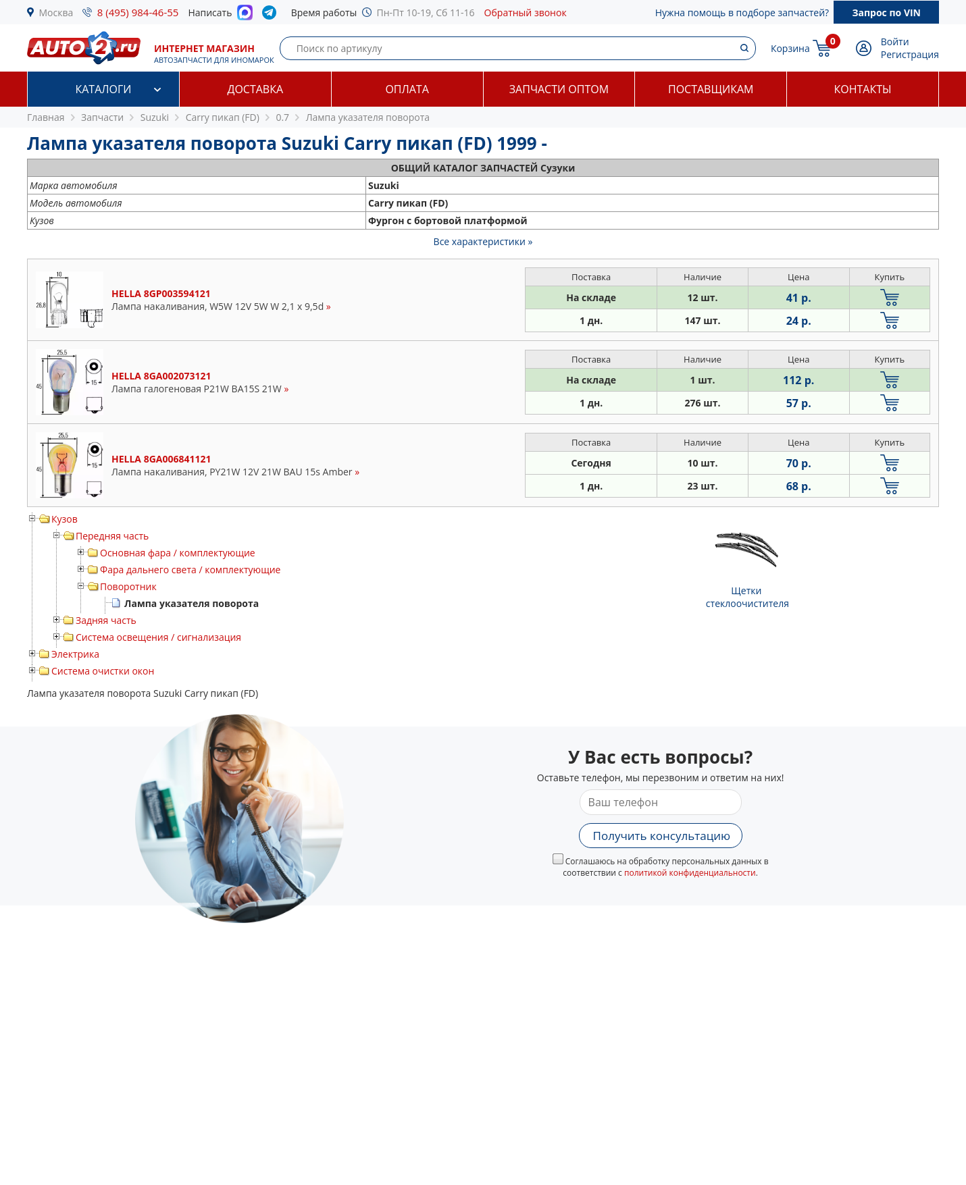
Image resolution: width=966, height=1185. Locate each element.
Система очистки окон (102, 670)
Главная (46, 117)
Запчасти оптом (559, 89)
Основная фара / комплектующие (177, 552)
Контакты (863, 89)
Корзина (790, 48)
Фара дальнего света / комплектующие (190, 569)
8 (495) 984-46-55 (138, 12)
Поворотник (128, 586)
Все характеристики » (483, 241)
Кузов (64, 518)
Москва (56, 12)
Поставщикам (710, 89)
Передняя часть (112, 535)
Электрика (75, 654)
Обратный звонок (525, 12)
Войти (895, 41)
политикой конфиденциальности (690, 872)
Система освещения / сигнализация (158, 637)
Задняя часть (106, 620)
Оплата (406, 89)
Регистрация (910, 54)
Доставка (255, 89)
